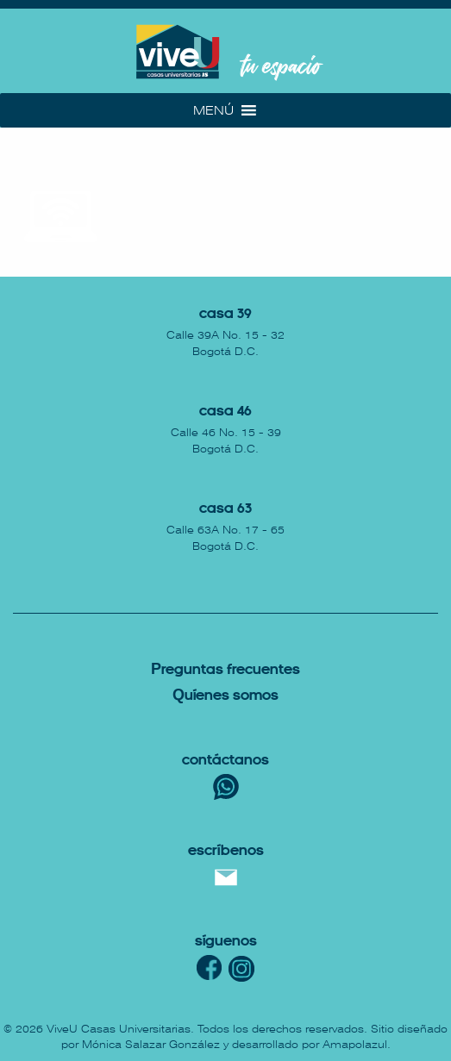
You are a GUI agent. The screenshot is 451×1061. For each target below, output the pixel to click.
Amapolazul (355, 1045)
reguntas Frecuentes (225, 670)
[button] (213, 110)
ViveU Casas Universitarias (119, 1029)
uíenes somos (225, 696)
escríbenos (226, 851)
